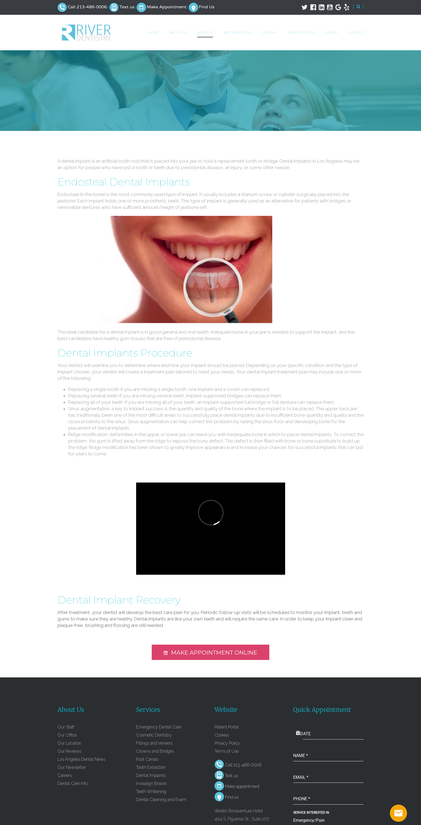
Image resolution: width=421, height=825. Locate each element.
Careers (64, 775)
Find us (231, 797)
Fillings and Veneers (154, 743)
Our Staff (65, 727)
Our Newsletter (71, 767)
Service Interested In (311, 813)
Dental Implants (151, 775)
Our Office (67, 735)
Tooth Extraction (151, 767)
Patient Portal (227, 727)
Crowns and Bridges (155, 751)
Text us (127, 7)
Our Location (69, 743)
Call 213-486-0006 (87, 7)
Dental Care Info (72, 783)
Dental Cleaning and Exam (161, 799)
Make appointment (242, 786)
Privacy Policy (227, 743)
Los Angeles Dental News (81, 759)
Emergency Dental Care (158, 727)
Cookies (222, 735)
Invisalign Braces (151, 783)
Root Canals (147, 759)
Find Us (206, 7)
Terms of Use (227, 751)
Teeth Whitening (151, 791)
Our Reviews (69, 751)
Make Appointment (166, 7)
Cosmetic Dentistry (154, 735)
